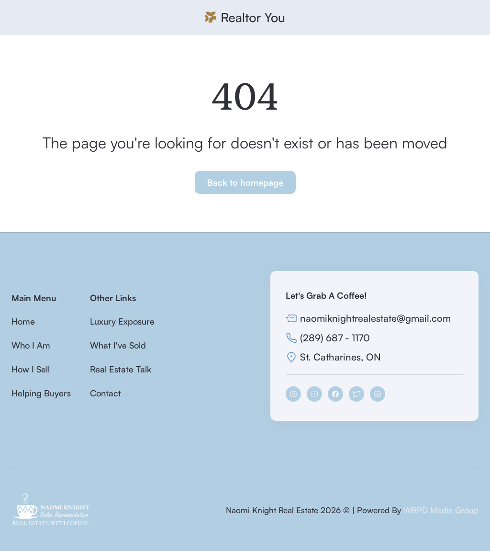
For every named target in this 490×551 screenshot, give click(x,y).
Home (23, 321)
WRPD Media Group (441, 510)
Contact (105, 393)
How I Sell (30, 369)
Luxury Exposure (122, 321)
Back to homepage (245, 182)
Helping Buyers (41, 393)
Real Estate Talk (120, 369)
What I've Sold (118, 345)
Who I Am (30, 345)
